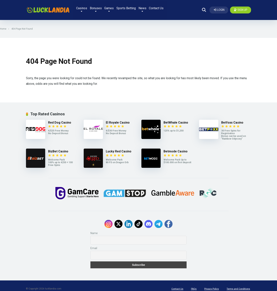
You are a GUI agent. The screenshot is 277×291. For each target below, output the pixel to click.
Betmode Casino (176, 147)
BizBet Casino (58, 147)
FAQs (194, 282)
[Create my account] (240, 7)
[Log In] (218, 7)
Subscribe (138, 258)
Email (93, 242)
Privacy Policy (211, 282)
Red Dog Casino (59, 118)
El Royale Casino (118, 118)
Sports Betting (138, 7)
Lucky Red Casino (118, 147)
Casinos (90, 8)
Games (120, 8)
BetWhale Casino (176, 118)
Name (94, 227)
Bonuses (105, 8)
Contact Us (171, 7)
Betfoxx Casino (232, 118)
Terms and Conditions (238, 282)
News (156, 8)
